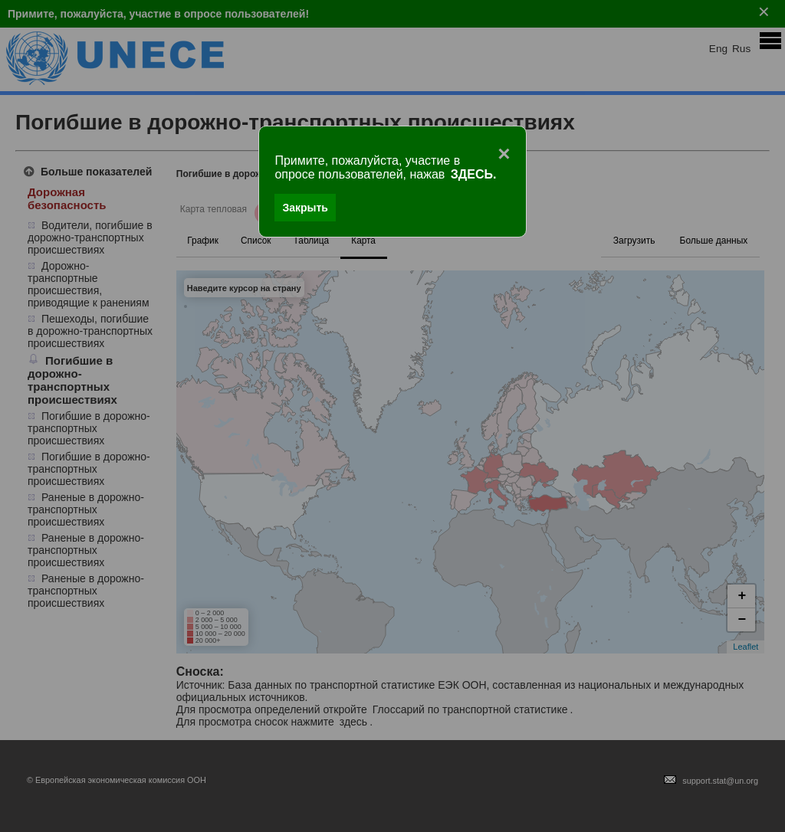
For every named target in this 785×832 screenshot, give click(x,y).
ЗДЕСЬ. (474, 174)
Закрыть (305, 207)
